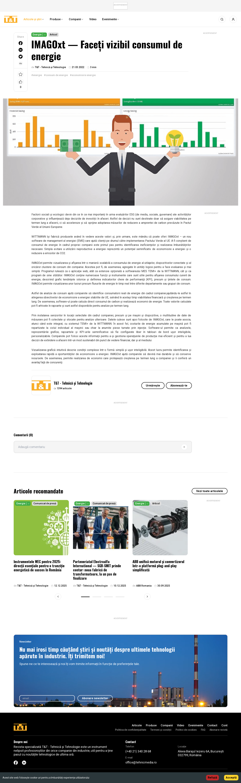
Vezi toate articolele (209, 491)
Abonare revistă (219, 729)
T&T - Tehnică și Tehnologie (73, 383)
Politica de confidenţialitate (130, 729)
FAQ (203, 729)
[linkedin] (21, 50)
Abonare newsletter (95, 698)
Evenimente (195, 725)
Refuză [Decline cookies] (212, 777)
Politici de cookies (186, 729)
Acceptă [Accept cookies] (231, 777)
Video (180, 725)
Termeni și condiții (160, 729)
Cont (224, 725)
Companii (167, 725)
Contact (212, 725)
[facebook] (21, 43)
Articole (137, 725)
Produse (151, 725)
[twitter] (21, 57)
